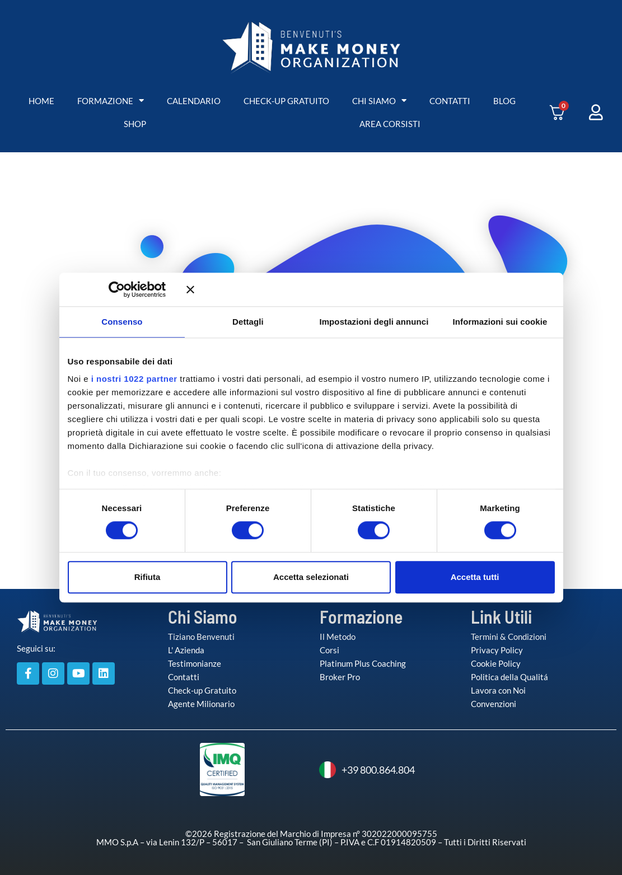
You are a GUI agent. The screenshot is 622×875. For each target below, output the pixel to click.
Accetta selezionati (311, 577)
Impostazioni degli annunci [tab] (373, 321)
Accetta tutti (475, 577)
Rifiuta (147, 577)
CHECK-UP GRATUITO (286, 101)
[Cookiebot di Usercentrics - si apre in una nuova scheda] (133, 289)
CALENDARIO (194, 101)
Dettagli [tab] (248, 321)
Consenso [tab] (121, 321)
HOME (41, 101)
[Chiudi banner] (370, 289)
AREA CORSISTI (389, 124)
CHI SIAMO (379, 101)
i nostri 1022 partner (134, 378)
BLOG (504, 101)
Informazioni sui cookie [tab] (500, 321)
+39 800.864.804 (367, 769)
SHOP (135, 124)
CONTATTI (449, 101)
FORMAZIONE (110, 101)
